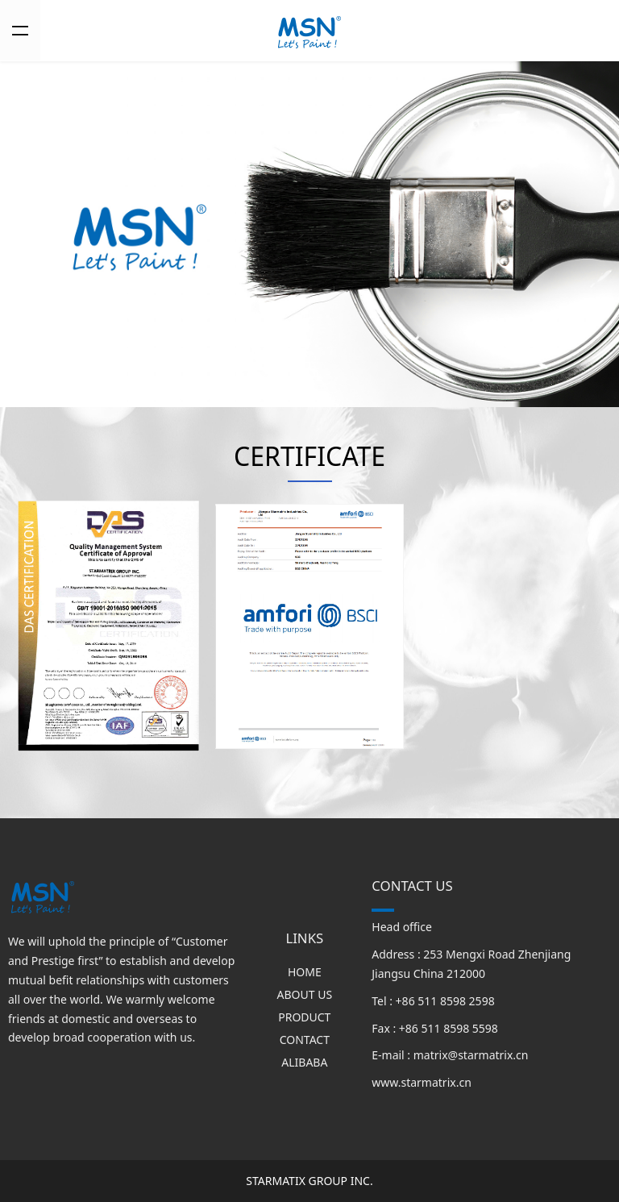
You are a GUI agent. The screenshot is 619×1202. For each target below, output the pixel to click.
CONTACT (305, 1039)
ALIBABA (304, 1062)
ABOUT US (305, 994)
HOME (305, 971)
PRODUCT (304, 1017)
